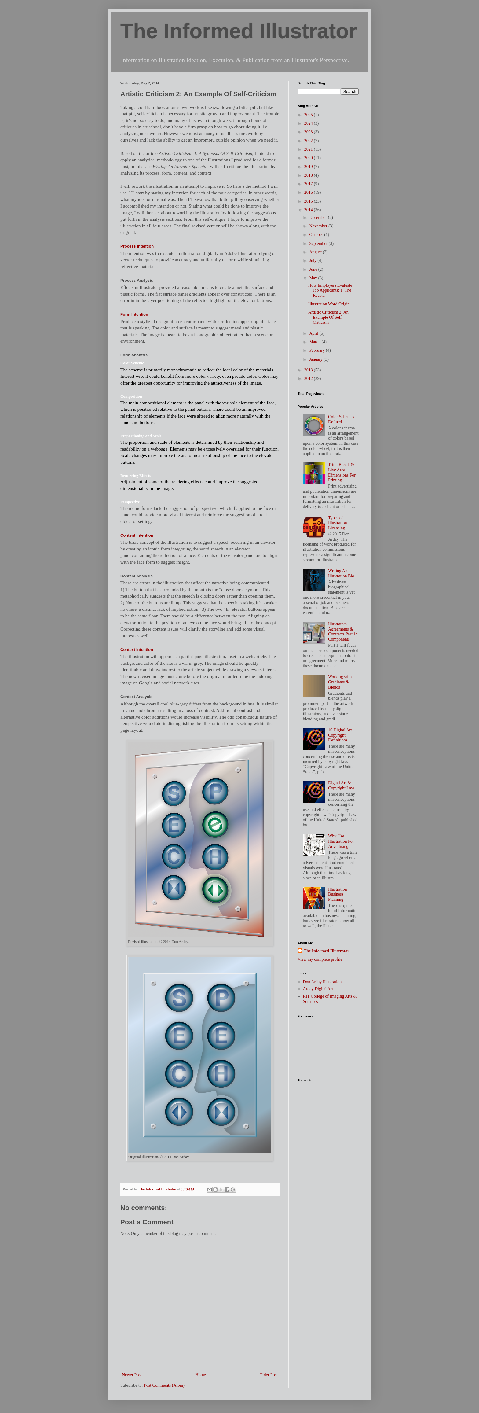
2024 (309, 123)
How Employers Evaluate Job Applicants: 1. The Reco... (330, 290)
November (318, 226)
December (318, 217)
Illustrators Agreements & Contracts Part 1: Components (342, 632)
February (317, 350)
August (316, 252)
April (314, 333)
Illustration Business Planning (337, 894)
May (313, 278)
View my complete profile (320, 959)
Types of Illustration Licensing (337, 523)
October (316, 234)
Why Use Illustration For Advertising (341, 841)
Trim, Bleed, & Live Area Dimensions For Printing (342, 472)
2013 (309, 370)
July (313, 260)
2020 (309, 158)
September (318, 243)
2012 (309, 378)
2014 (309, 210)
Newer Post (132, 1375)
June (313, 269)
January (316, 359)
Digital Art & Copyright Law (341, 785)
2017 (309, 184)
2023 (309, 132)
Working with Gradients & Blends (340, 682)
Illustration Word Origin (329, 304)
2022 (309, 140)
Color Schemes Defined (341, 419)
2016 (309, 192)
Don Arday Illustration (322, 982)
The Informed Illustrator (238, 31)
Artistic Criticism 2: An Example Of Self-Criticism (328, 317)
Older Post (269, 1375)
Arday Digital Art (318, 989)
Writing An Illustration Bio (341, 573)
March (315, 342)
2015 (309, 201)
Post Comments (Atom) (164, 1385)
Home (201, 1375)
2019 (309, 166)
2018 (309, 175)
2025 (309, 114)
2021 (309, 149)
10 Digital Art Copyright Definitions (340, 735)
